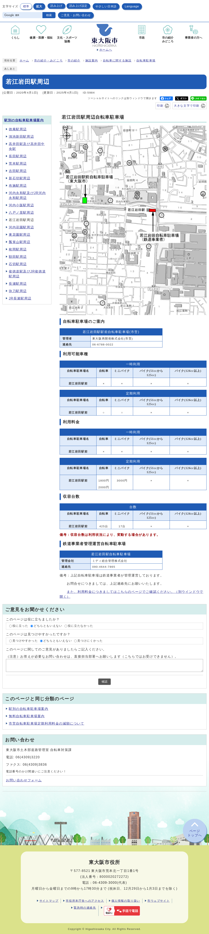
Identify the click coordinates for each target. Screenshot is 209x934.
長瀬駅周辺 (18, 283)
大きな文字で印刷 (186, 105)
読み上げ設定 (78, 5)
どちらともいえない (48, 626)
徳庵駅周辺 (18, 129)
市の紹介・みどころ (48, 60)
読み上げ (56, 5)
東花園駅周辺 (19, 234)
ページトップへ (195, 833)
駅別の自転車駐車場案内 (24, 120)
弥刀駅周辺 (18, 291)
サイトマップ (49, 900)
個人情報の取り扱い (125, 900)
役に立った (20, 626)
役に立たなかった (80, 626)
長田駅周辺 (18, 156)
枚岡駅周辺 (18, 249)
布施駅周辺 (18, 185)
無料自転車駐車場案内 (27, 716)
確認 (104, 681)
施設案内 (91, 60)
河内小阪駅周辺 (21, 205)
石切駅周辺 (18, 264)
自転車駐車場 (146, 60)
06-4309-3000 (105, 882)
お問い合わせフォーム (24, 780)
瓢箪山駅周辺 (19, 242)
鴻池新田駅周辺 (21, 136)
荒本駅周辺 (18, 163)
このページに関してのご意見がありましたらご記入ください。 (56, 649)
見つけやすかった (25, 640)
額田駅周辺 (18, 256)
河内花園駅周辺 (21, 227)
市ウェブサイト (158, 900)
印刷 (160, 105)
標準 (26, 6)
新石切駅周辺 (19, 178)
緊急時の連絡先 (85, 907)
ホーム (24, 60)
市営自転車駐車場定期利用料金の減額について (46, 723)
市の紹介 (74, 60)
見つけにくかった (90, 640)
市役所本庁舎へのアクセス (85, 900)
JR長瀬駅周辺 (20, 298)
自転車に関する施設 (117, 60)
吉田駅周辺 (18, 171)
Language (132, 6)
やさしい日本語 (106, 6)
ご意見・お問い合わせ (76, 15)
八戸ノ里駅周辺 (21, 212)
